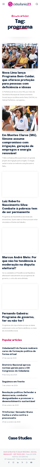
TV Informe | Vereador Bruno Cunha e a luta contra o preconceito (17, 415)
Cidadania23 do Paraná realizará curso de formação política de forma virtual (19, 351)
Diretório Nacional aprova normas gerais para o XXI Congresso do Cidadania (16, 368)
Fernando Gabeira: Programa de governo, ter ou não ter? (18, 317)
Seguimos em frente (13, 382)
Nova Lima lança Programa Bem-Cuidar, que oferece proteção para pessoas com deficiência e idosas (18, 80)
